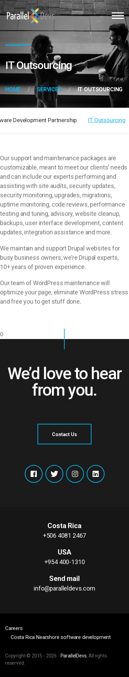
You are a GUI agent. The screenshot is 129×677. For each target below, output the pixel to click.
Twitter (54, 474)
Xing (96, 474)
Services (49, 89)
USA (64, 557)
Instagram (75, 474)
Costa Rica (64, 531)
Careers (14, 628)
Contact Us (64, 434)
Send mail (64, 583)
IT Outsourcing (107, 120)
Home (13, 89)
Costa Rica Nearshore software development (61, 637)
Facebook (34, 474)
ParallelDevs (74, 655)
